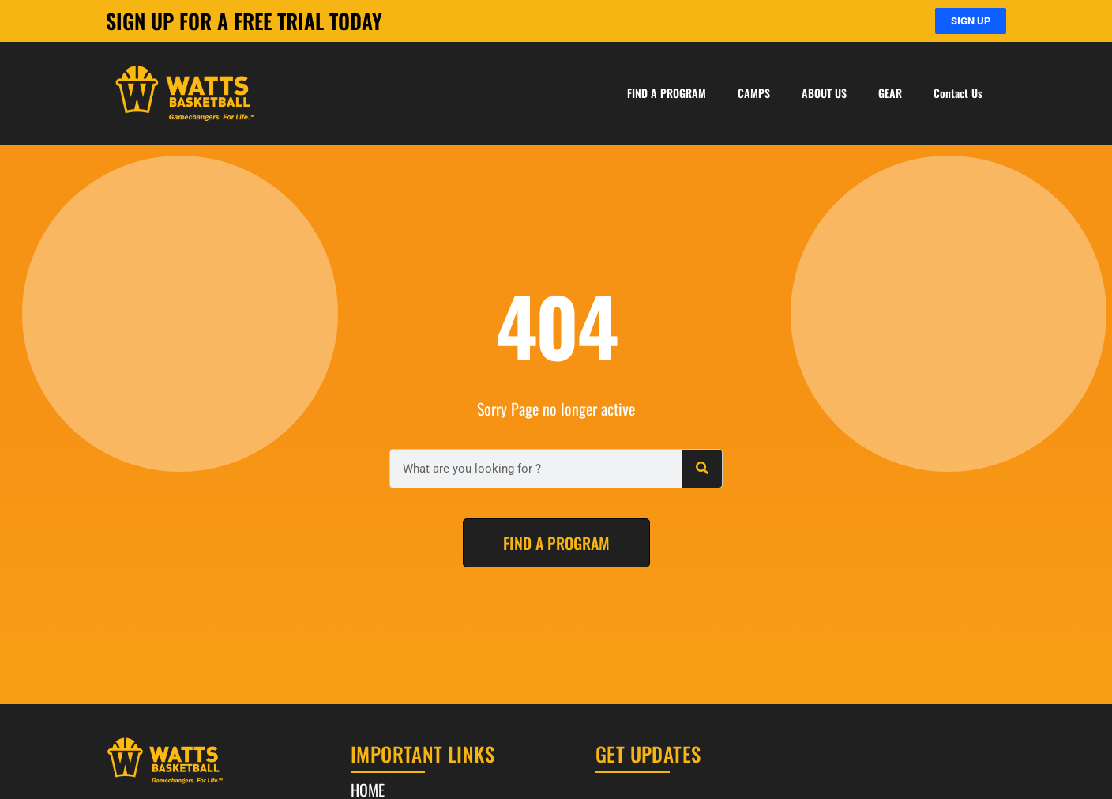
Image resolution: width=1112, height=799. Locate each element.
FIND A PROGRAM (666, 93)
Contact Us (958, 93)
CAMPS (754, 93)
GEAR (890, 93)
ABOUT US (824, 93)
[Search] (702, 469)
